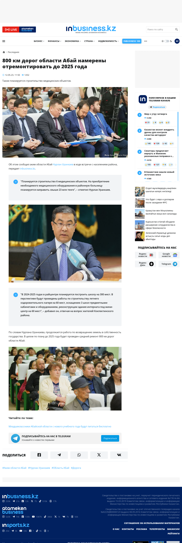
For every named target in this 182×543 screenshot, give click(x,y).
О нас (116, 529)
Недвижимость (107, 41)
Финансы (53, 41)
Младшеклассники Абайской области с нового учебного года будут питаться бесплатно (60, 426)
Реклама (141, 529)
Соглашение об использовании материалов (152, 523)
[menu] (4, 41)
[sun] (162, 41)
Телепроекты (157, 529)
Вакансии (173, 529)
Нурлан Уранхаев (63, 164)
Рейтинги (174, 533)
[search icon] (177, 30)
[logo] (91, 29)
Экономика (72, 41)
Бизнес (38, 41)
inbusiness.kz (27, 169)
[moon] (171, 41)
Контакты (128, 529)
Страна (88, 41)
